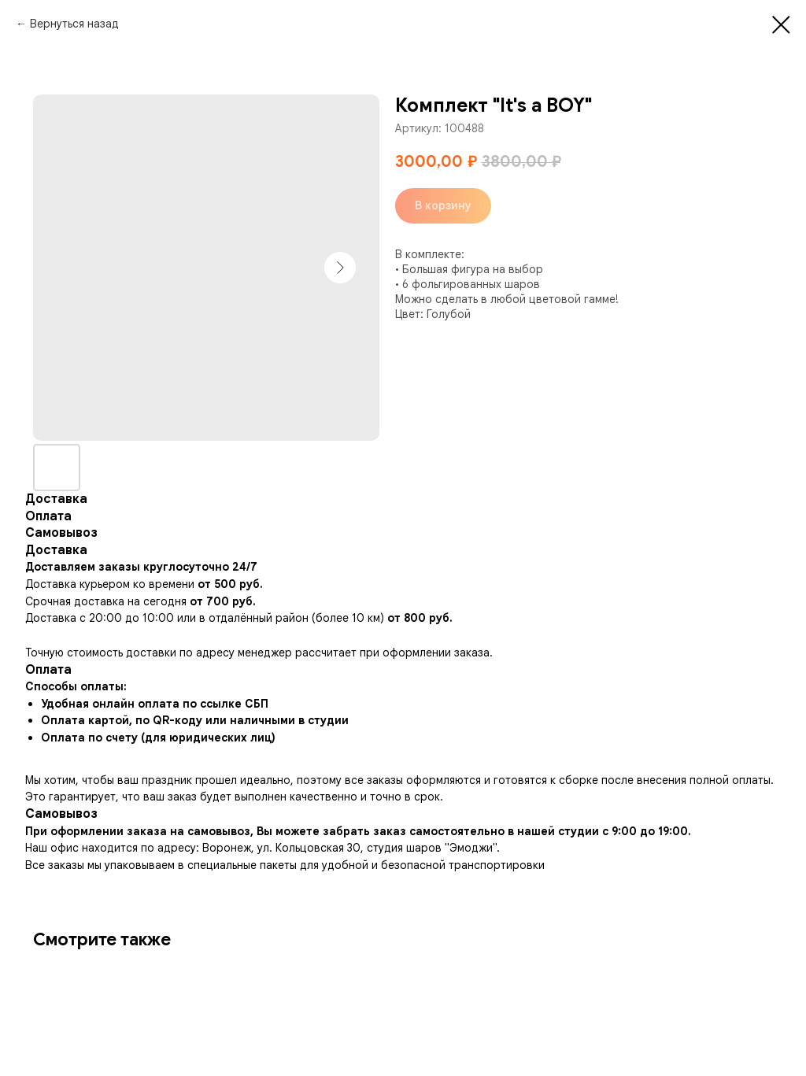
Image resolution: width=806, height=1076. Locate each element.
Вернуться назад (74, 24)
